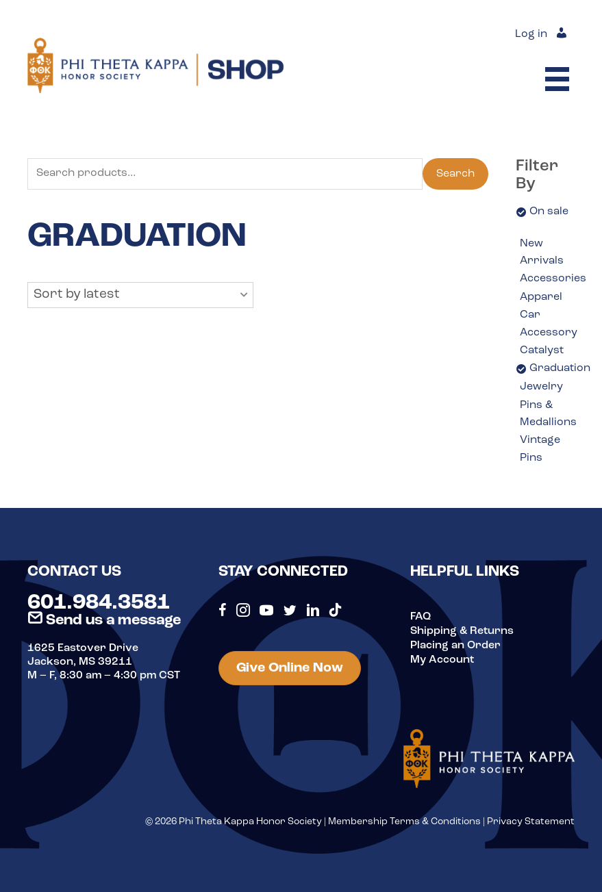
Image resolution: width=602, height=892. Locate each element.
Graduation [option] (559, 368)
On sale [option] (548, 211)
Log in (531, 34)
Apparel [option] (541, 297)
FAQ (420, 616)
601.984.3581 (98, 603)
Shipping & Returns (462, 630)
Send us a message (104, 620)
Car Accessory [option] (548, 323)
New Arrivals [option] (542, 252)
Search (455, 173)
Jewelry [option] (541, 386)
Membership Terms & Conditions (404, 822)
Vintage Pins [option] (540, 449)
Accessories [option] (553, 278)
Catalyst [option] (542, 350)
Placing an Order (455, 644)
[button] (140, 295)
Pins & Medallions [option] (548, 414)
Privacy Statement (531, 822)
